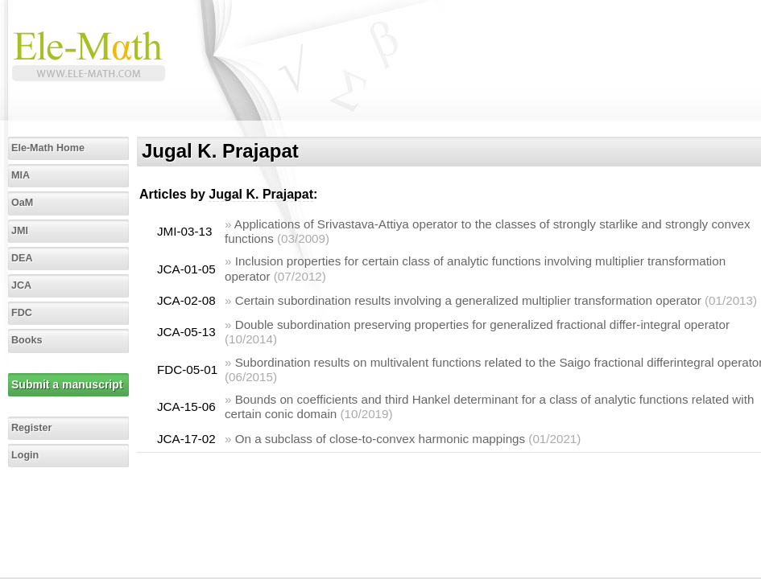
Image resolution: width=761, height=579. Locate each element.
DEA (22, 258)
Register (31, 427)
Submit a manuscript (66, 384)
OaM (22, 202)
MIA (20, 175)
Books (27, 340)
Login (25, 455)
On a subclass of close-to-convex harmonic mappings (380, 439)
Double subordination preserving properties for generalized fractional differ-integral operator (482, 324)
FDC (21, 312)
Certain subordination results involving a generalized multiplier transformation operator (468, 300)
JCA (21, 285)
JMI (19, 230)
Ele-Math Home (48, 148)
